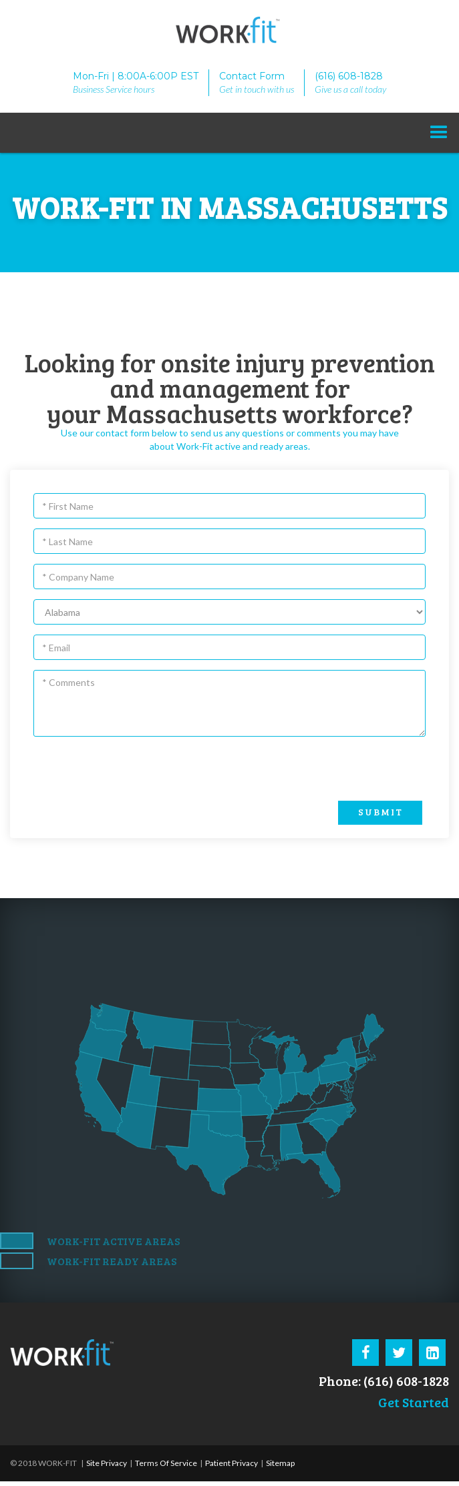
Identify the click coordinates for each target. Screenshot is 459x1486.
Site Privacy (106, 1463)
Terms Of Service (165, 1463)
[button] (439, 133)
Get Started (413, 1402)
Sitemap (280, 1463)
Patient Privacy (231, 1463)
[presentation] (330, 769)
